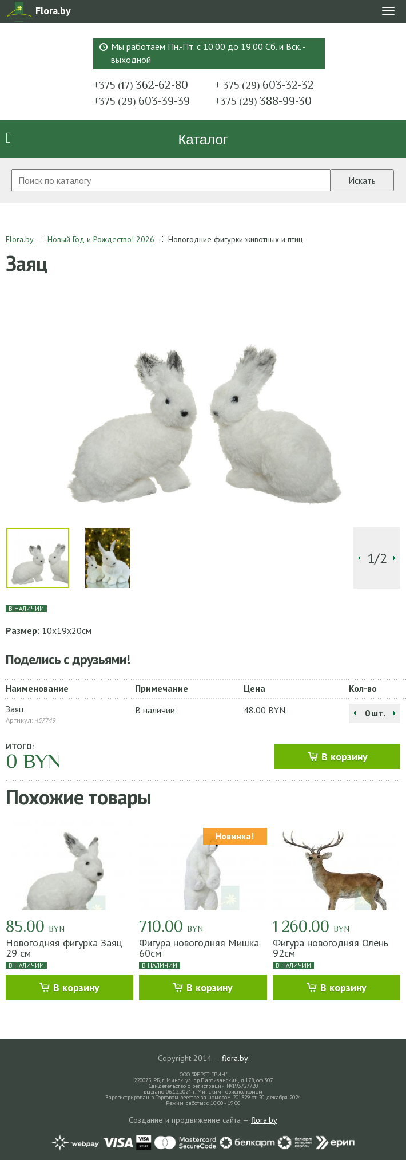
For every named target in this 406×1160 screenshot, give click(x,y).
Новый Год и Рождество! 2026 (100, 239)
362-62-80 (140, 84)
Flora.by (20, 239)
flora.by (235, 1058)
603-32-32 (264, 84)
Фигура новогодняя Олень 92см (330, 948)
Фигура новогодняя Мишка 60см (199, 948)
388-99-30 (263, 100)
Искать (362, 180)
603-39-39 (141, 100)
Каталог (203, 139)
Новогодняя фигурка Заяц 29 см (64, 948)
